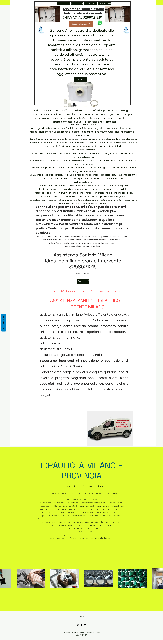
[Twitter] (85, 625)
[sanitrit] (63, 3)
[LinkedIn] (78, 625)
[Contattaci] (80, 79)
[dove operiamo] (104, 3)
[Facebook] (81, 625)
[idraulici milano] (90, 3)
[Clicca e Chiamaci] (81, 24)
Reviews (3, 322)
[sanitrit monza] (77, 3)
